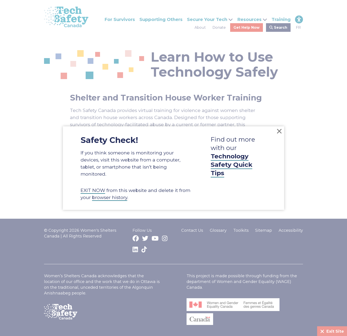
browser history (109, 197)
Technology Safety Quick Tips (231, 164)
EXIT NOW (93, 190)
